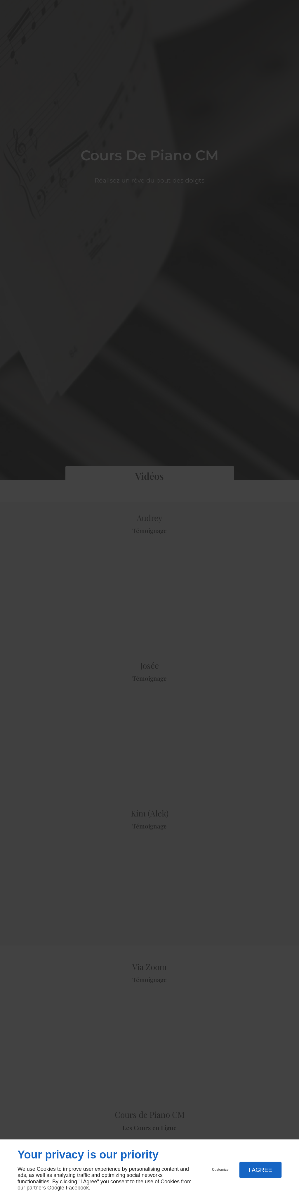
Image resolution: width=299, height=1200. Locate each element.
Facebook (77, 1188)
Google (55, 1188)
